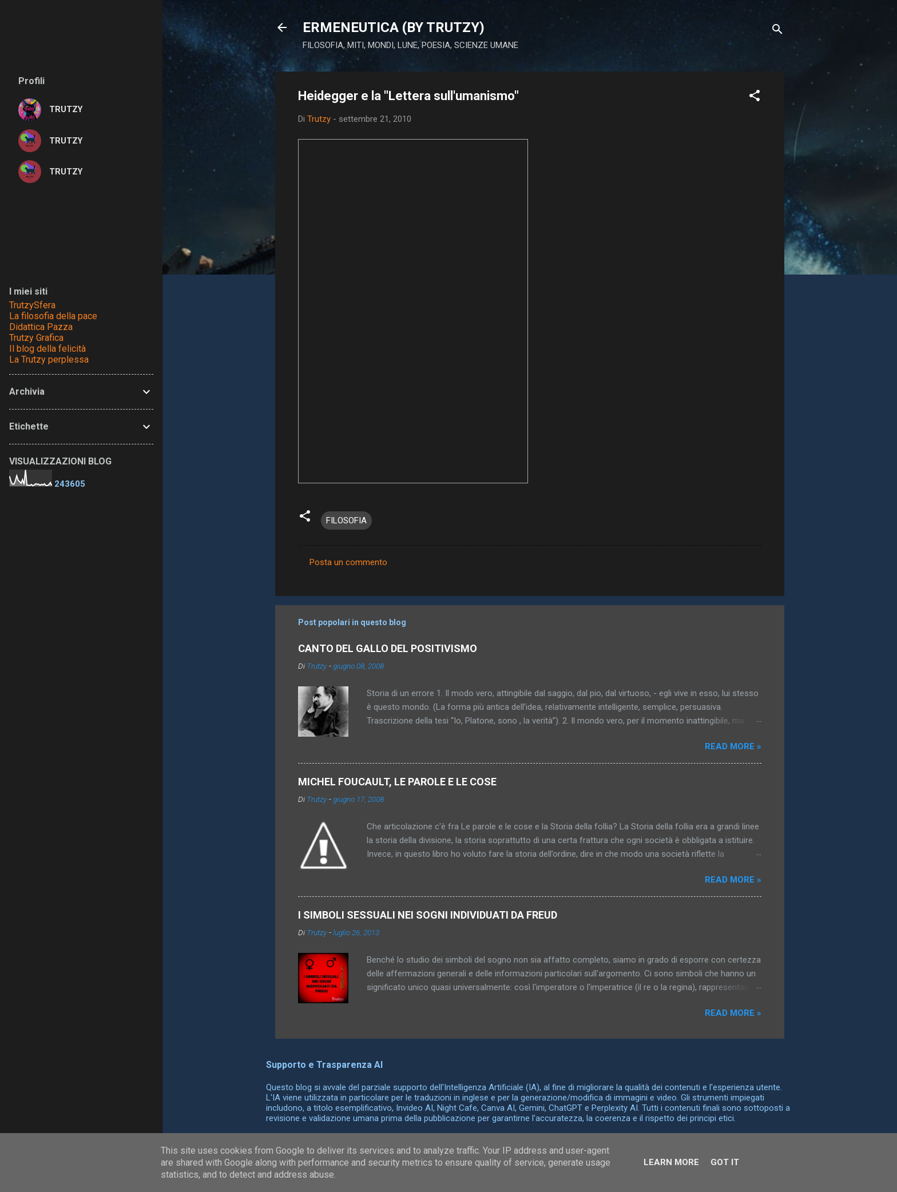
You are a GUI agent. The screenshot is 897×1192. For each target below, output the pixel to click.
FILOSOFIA (346, 520)
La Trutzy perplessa (49, 359)
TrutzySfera (32, 305)
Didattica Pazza (41, 326)
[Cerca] (777, 31)
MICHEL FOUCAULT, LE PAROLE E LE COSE (397, 782)
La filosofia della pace (53, 316)
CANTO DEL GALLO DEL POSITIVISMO (387, 648)
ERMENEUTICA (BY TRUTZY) (394, 27)
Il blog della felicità (47, 348)
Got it (725, 1162)
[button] (754, 97)
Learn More (671, 1162)
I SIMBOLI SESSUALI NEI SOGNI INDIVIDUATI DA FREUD (427, 915)
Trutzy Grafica (36, 337)
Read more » (733, 746)
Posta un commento (348, 562)
